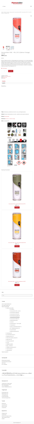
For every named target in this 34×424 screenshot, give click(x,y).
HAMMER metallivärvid (10, 347)
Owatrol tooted (4, 351)
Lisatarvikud (8, 350)
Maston (4, 78)
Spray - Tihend (8, 345)
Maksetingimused (5, 393)
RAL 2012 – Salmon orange (10, 118)
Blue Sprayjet (6, 116)
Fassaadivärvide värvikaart (6, 361)
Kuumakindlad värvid (10, 334)
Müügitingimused (5, 392)
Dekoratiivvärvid (13, 320)
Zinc (7, 342)
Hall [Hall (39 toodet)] (16, 373)
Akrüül (4, 77)
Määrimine (8, 339)
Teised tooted (8, 348)
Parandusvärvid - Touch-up (15, 323)
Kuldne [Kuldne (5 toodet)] (26, 373)
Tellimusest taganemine (6, 397)
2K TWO (11, 309)
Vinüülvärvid (12, 329)
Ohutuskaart (4, 68)
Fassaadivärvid (4, 404)
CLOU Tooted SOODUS (6, 303)
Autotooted (8, 333)
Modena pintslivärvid (14, 331)
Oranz (6, 77)
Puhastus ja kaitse (9, 340)
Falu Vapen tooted (5, 305)
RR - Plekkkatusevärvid (14, 328)
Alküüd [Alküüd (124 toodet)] (8, 373)
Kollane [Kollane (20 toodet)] (23, 373)
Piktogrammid (4, 413)
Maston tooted (6, 12)
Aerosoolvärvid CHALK (14, 314)
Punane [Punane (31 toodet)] (9, 375)
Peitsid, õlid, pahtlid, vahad (11, 337)
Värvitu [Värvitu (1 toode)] (23, 375)
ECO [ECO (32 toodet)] (14, 373)
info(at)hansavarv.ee (7, 386)
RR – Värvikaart (4, 364)
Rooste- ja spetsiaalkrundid (15, 326)
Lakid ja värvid (12, 12)
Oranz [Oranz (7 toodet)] (3, 375)
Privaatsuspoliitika (5, 396)
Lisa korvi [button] (17, 207)
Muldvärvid (4, 403)
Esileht (2, 12)
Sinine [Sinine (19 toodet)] (18, 375)
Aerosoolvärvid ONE (18, 12)
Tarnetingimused (5, 395)
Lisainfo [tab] (3, 83)
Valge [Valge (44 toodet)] (21, 375)
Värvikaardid (4, 414)
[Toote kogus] (5, 71)
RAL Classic (4, 363)
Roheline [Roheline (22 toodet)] (13, 375)
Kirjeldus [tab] (3, 81)
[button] (31, 16)
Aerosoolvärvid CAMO (14, 312)
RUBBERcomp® (9, 344)
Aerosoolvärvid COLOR (14, 315)
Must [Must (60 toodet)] (30, 373)
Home (11, 321)
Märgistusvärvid (9, 336)
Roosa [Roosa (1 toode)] (16, 375)
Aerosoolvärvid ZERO (14, 318)
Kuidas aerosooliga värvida (6, 415)
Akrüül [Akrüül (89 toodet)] (4, 373)
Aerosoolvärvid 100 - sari (14, 310)
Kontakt (3, 418)
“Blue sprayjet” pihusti (6, 417)
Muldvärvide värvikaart (6, 360)
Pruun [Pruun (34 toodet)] (5, 375)
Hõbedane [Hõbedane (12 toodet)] (19, 373)
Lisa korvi (10, 71)
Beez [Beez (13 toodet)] (12, 373)
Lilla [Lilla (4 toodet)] (28, 373)
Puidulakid (12, 325)
